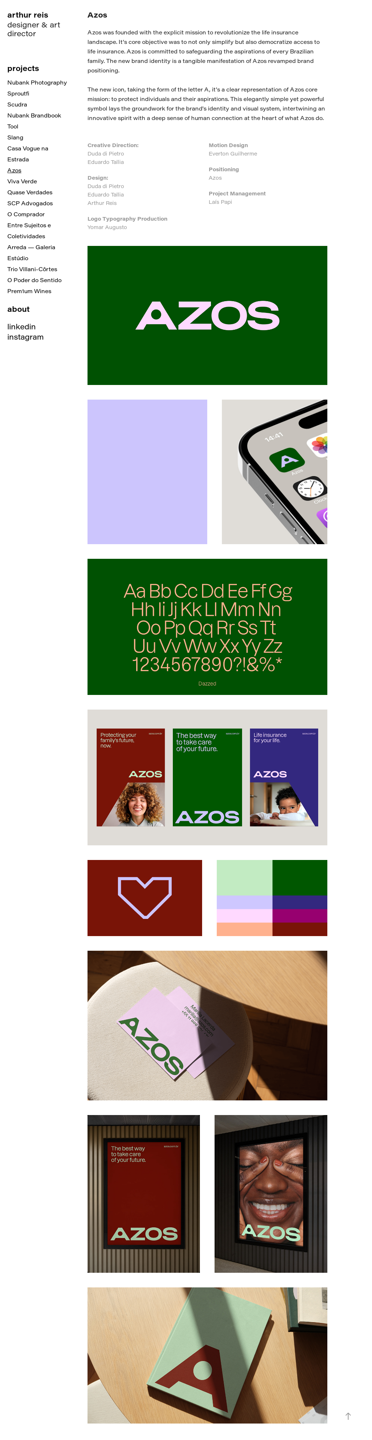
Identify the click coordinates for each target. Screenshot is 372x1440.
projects (23, 68)
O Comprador (26, 214)
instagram (25, 336)
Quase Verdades (29, 192)
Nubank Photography (37, 82)
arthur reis (27, 14)
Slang (15, 137)
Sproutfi (18, 93)
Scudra (17, 104)
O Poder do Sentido (34, 280)
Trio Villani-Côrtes (32, 269)
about (18, 309)
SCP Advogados (30, 203)
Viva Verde (22, 181)
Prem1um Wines (29, 291)
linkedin (21, 326)
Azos (14, 170)
